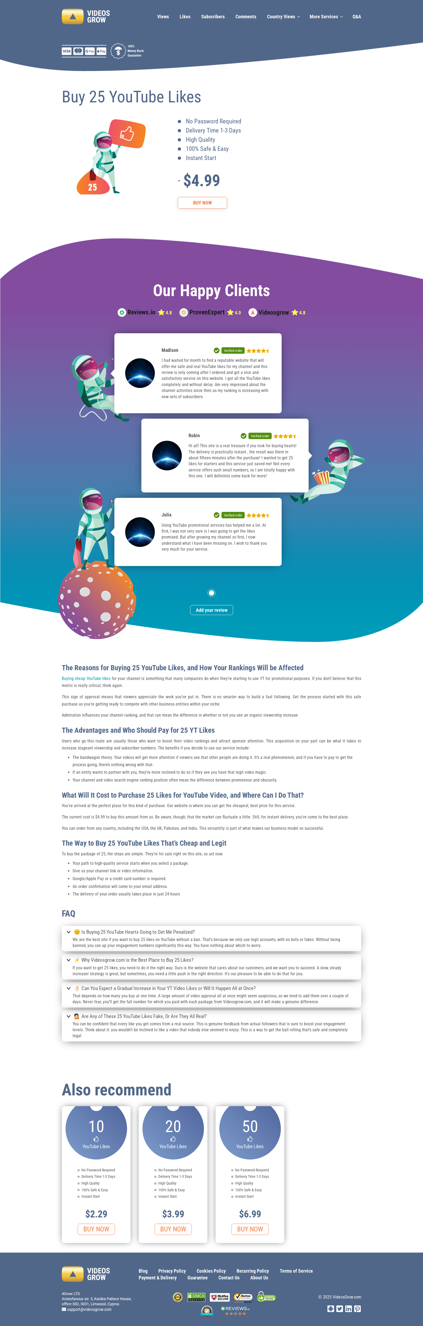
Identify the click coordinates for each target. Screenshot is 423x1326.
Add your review (211, 610)
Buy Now (202, 203)
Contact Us (229, 1277)
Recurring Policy (253, 1271)
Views (163, 16)
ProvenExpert (206, 312)
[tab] (211, 933)
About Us (259, 1277)
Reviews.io (141, 312)
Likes (185, 16)
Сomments (246, 16)
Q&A (357, 16)
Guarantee (197, 1277)
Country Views (281, 16)
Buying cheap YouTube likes (86, 678)
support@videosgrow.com (89, 1309)
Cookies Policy (211, 1271)
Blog (143, 1271)
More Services (324, 16)
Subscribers (213, 16)
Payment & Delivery (158, 1277)
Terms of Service (296, 1271)
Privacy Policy (172, 1271)
